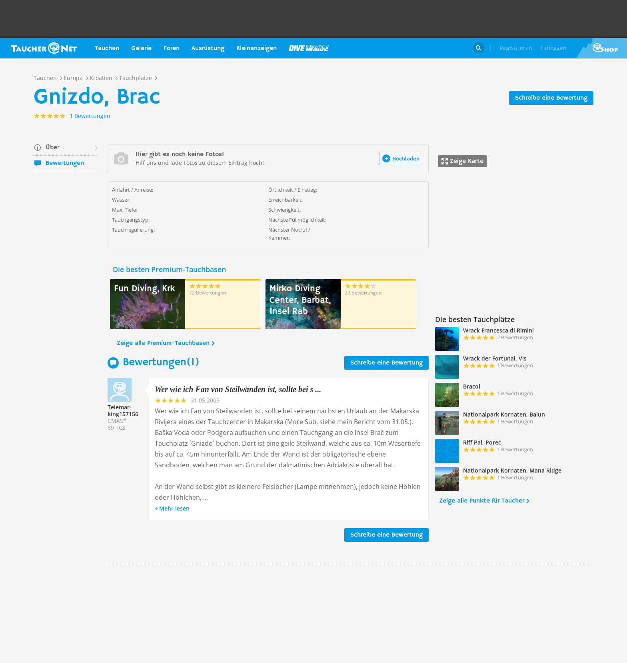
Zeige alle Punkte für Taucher (481, 501)
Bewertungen (65, 163)
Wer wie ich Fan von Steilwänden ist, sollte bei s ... (238, 389)
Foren (172, 48)
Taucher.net (44, 48)
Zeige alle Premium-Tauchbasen (163, 343)
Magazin (309, 48)
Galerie (141, 48)
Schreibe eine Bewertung (551, 98)
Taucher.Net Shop (601, 48)
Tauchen (107, 48)
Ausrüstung (208, 48)
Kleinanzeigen (256, 48)
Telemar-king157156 (123, 410)
